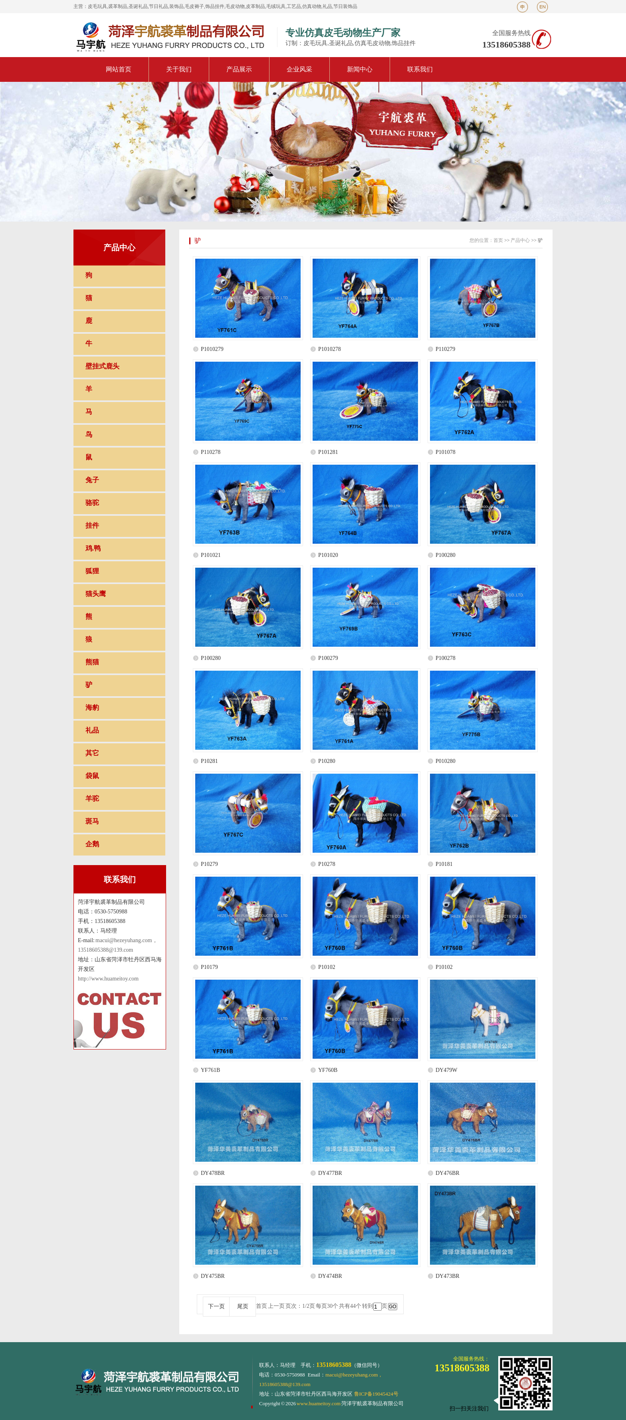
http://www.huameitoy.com (108, 979)
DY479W (446, 1070)
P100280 (446, 555)
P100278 (446, 658)
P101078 (446, 452)
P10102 (326, 967)
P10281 (209, 761)
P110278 (210, 452)
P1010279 (212, 349)
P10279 (209, 864)
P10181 (444, 864)
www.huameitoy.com (319, 1403)
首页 (498, 240)
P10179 (209, 967)
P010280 (446, 761)
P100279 (328, 658)
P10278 (326, 864)
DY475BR (213, 1276)
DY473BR (448, 1276)
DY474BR (330, 1276)
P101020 (328, 555)
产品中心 (520, 240)
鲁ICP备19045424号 (376, 1394)
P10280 (326, 761)
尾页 (242, 1306)
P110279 (445, 349)
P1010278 (329, 349)
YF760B (327, 1070)
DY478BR (213, 1173)
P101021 (211, 555)
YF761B (210, 1070)
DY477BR (330, 1173)
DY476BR (448, 1173)
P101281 (328, 452)
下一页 (216, 1306)
